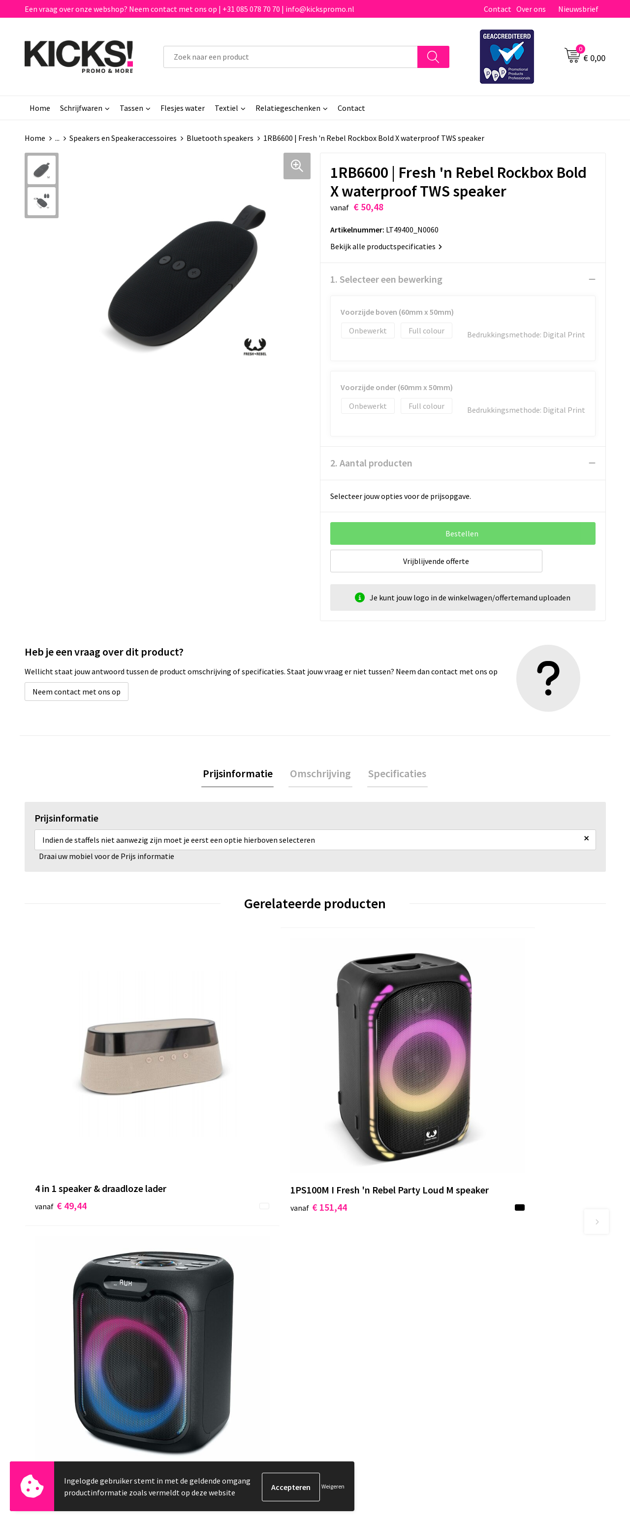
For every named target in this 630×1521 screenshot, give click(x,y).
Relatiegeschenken (287, 108)
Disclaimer (489, 1295)
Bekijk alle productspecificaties (386, 246)
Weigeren (333, 1486)
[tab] (240, 774)
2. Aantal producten (371, 463)
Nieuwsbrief (578, 9)
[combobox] (290, 57)
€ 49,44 (61, 1111)
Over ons (531, 9)
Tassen (131, 108)
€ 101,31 (353, 1111)
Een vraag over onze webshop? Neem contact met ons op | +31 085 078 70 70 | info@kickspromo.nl (189, 9)
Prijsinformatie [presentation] (240, 774)
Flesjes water (182, 108)
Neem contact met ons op (76, 691)
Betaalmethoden (356, 1281)
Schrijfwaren (81, 108)
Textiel (226, 108)
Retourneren (349, 1295)
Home (40, 108)
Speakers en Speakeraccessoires (123, 138)
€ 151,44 (208, 1111)
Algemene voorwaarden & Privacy (527, 1265)
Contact (497, 9)
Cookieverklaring (500, 1281)
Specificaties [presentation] (395, 774)
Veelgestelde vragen (217, 1281)
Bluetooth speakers (220, 138)
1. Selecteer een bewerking (386, 279)
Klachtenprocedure (215, 1310)
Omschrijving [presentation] (320, 774)
